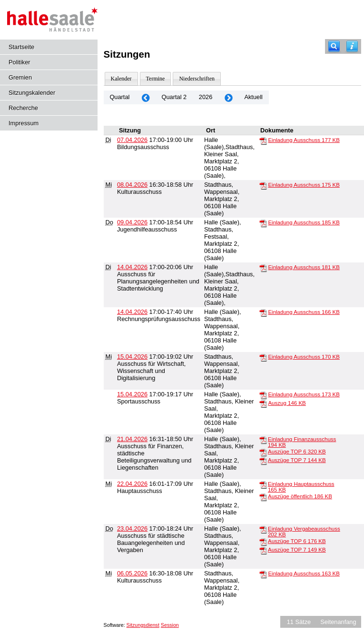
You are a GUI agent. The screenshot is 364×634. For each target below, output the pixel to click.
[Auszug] (263, 403)
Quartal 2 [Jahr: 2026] (174, 97)
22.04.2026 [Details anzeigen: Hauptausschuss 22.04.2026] (132, 483)
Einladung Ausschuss (303, 140)
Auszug (286, 403)
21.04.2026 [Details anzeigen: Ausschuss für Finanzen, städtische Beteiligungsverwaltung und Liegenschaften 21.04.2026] (132, 439)
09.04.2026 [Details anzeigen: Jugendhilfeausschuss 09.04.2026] (132, 222)
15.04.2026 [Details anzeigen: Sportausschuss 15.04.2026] (132, 394)
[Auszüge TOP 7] (263, 460)
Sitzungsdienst (143, 625)
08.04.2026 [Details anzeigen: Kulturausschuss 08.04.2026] (132, 184)
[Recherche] (334, 46)
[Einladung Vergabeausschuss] (263, 529)
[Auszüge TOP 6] (263, 452)
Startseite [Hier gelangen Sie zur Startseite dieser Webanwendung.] (21, 46)
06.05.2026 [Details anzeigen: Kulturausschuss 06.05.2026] (132, 573)
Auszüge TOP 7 (297, 460)
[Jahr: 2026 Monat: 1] (146, 97)
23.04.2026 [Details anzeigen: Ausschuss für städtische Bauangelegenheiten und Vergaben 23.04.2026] (132, 528)
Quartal (119, 97)
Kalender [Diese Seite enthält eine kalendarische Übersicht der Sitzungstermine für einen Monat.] (121, 78)
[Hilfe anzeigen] (352, 46)
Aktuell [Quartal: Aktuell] (253, 97)
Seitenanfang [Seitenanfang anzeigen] (338, 621)
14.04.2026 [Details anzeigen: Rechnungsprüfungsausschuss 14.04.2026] (132, 311)
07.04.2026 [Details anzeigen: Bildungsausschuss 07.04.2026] (132, 139)
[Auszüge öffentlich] (263, 497)
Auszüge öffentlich (300, 496)
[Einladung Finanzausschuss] (263, 440)
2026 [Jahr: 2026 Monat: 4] (205, 97)
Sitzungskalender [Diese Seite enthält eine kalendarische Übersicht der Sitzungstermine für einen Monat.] (32, 92)
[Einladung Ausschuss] (263, 140)
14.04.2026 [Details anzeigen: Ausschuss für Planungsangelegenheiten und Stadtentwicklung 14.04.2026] (132, 267)
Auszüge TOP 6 (297, 451)
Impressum (24, 123)
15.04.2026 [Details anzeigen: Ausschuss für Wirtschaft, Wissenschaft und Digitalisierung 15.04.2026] (132, 356)
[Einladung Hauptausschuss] (263, 484)
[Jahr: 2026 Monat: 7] (228, 97)
